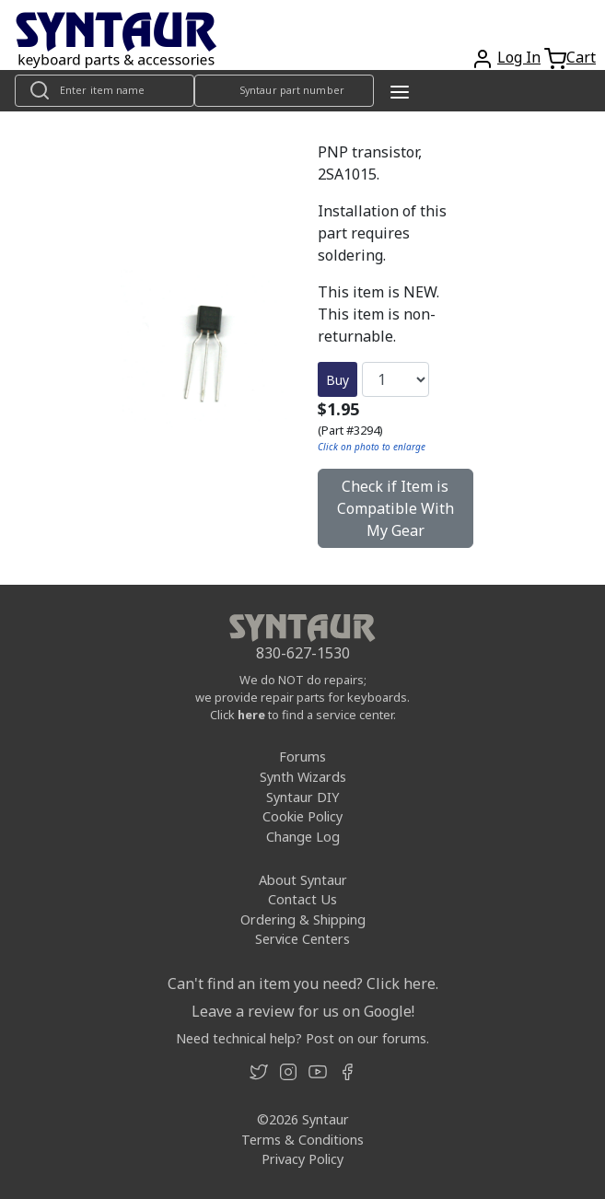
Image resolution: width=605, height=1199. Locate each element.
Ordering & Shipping (303, 919)
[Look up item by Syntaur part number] (284, 91)
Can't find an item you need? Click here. (303, 983)
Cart (581, 57)
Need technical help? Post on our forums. (302, 1038)
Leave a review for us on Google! (303, 1011)
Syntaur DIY (302, 797)
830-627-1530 (303, 653)
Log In (519, 57)
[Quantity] (395, 379)
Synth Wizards (303, 777)
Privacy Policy (302, 1159)
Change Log (303, 836)
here (251, 714)
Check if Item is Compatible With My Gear (395, 508)
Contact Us (302, 899)
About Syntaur (303, 880)
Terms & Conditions (302, 1139)
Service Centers (302, 939)
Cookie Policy (302, 816)
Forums (302, 756)
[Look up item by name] (104, 91)
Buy (337, 380)
